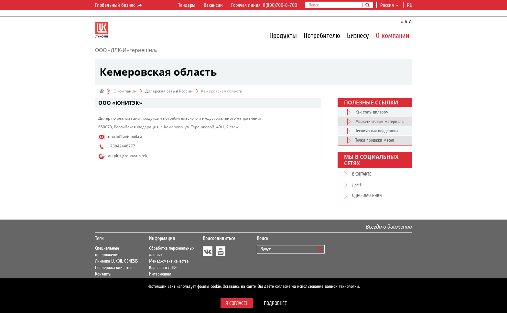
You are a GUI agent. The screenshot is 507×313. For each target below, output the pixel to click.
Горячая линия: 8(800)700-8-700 (264, 5)
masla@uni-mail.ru (125, 136)
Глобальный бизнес (119, 5)
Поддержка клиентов (113, 267)
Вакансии (213, 5)
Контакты (103, 274)
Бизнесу (358, 35)
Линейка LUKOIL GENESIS (116, 261)
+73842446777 (121, 146)
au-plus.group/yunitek (127, 155)
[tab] (208, 103)
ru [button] (410, 5)
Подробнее (275, 303)
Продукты (283, 35)
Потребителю (322, 35)
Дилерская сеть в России (169, 91)
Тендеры (186, 5)
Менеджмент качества (169, 261)
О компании (392, 35)
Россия (389, 5)
